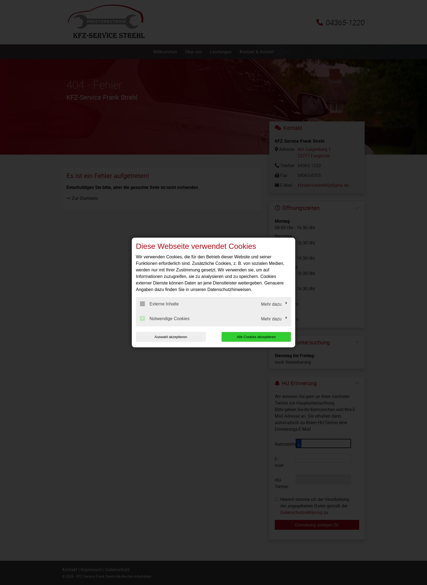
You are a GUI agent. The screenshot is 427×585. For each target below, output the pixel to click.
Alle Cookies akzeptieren (256, 337)
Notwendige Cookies (165, 318)
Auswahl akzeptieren (170, 337)
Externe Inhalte (159, 303)
